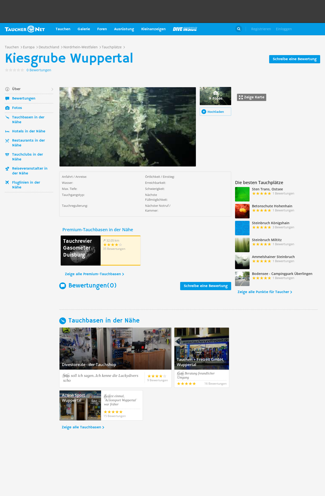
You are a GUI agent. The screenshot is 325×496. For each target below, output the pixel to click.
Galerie (84, 29)
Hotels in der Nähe (28, 131)
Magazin (185, 29)
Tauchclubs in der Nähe (27, 157)
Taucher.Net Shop (309, 29)
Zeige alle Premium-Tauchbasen (93, 274)
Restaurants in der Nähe (28, 143)
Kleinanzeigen (153, 29)
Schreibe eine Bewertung (295, 59)
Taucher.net (25, 29)
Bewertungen (23, 98)
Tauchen (63, 29)
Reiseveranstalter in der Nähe (29, 171)
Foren (102, 29)
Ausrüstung (124, 29)
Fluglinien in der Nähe (26, 185)
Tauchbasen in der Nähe (28, 120)
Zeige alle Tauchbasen (81, 427)
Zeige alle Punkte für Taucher (263, 292)
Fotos (17, 108)
